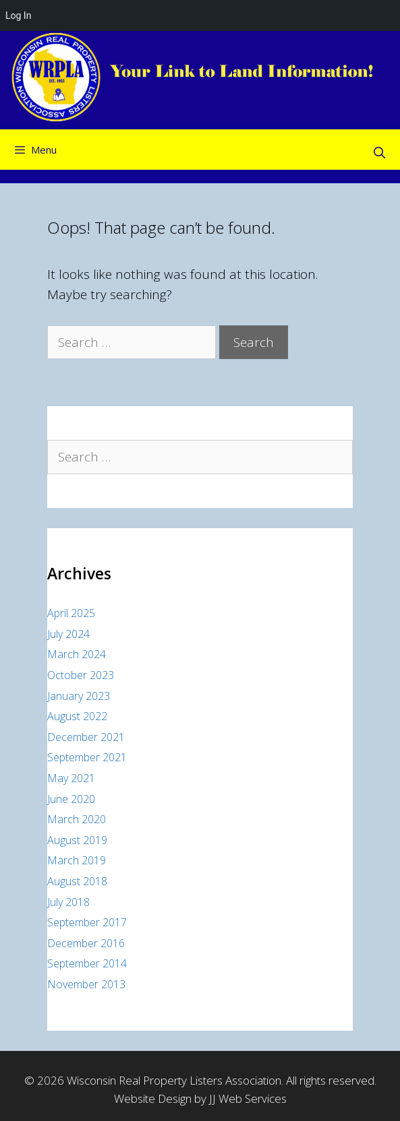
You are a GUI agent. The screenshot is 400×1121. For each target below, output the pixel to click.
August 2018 (77, 881)
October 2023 (80, 675)
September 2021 (87, 757)
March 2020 (76, 819)
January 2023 (78, 695)
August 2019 (77, 840)
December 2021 (86, 737)
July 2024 (68, 634)
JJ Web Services (248, 1098)
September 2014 (87, 963)
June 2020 (71, 799)
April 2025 (71, 613)
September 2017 (87, 922)
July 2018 (68, 902)
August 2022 (77, 716)
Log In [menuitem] (18, 15)
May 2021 (71, 778)
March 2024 (76, 654)
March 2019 (76, 860)
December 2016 (86, 943)
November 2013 (86, 984)
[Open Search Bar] (379, 153)
